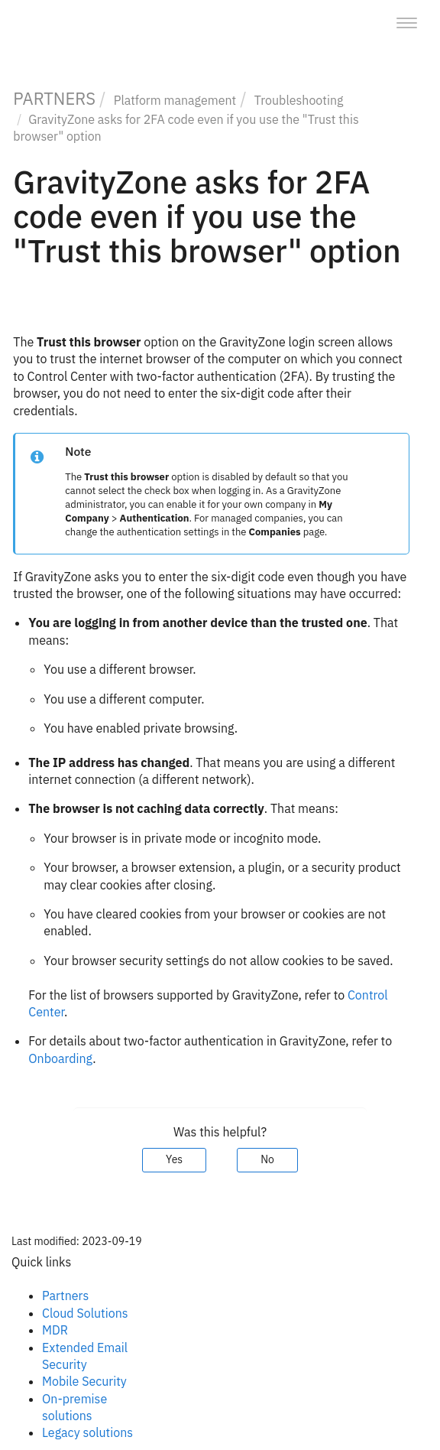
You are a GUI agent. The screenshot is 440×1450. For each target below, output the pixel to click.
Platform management (175, 100)
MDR (55, 1330)
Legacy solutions (87, 1432)
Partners (65, 1295)
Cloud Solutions (85, 1313)
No (267, 1159)
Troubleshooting (299, 100)
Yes (174, 1159)
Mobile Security (84, 1381)
